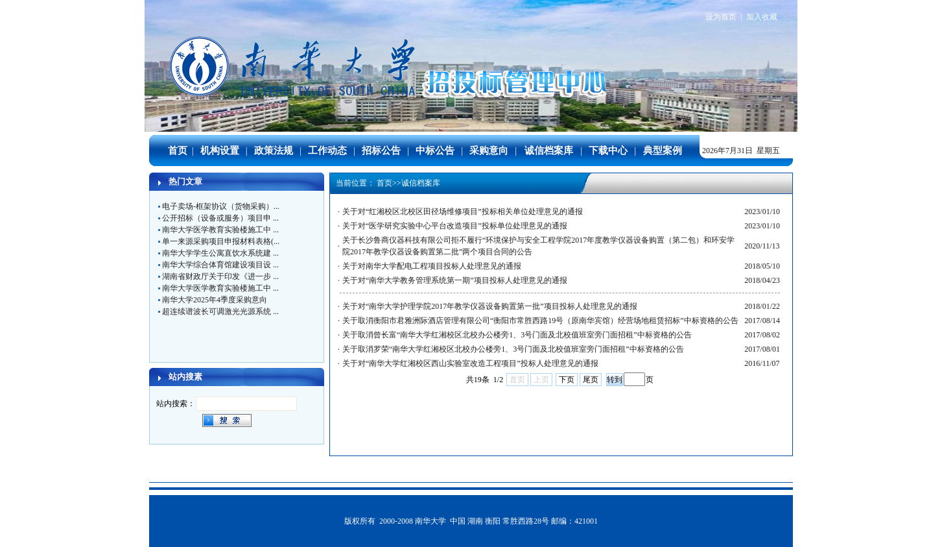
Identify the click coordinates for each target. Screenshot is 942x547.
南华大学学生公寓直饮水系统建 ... (220, 253)
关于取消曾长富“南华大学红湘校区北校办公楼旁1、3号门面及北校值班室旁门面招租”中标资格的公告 (517, 334)
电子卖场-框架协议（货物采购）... (220, 206)
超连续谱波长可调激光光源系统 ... (220, 311)
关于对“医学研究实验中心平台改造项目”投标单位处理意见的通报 (454, 225)
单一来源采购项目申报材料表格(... (220, 241)
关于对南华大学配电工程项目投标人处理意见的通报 (431, 266)
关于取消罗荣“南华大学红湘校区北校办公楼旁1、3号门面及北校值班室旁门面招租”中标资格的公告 (513, 349)
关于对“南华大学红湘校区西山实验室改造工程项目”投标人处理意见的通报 (470, 363)
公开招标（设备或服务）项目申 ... (220, 218)
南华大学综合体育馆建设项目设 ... (220, 264)
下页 (566, 379)
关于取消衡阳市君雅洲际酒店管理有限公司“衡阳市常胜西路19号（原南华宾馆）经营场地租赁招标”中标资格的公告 (540, 320)
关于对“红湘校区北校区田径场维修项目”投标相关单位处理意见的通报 (462, 211)
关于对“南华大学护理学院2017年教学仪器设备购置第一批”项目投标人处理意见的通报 (489, 306)
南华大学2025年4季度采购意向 (214, 299)
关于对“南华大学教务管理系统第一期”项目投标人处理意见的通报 (454, 280)
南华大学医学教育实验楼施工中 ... (220, 229)
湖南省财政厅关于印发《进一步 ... (220, 276)
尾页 (590, 379)
